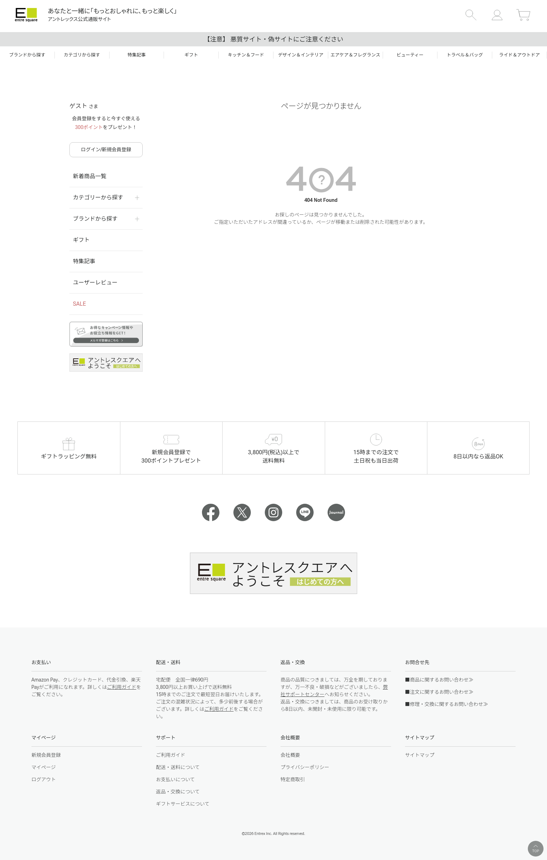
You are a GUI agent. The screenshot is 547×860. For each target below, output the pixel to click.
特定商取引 (292, 779)
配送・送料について (178, 767)
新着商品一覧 (89, 176)
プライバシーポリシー (304, 767)
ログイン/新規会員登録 (106, 149)
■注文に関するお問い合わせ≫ (439, 692)
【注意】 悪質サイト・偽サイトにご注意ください (273, 39)
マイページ (43, 767)
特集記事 (84, 261)
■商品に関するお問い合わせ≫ (439, 680)
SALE (79, 303)
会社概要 (290, 755)
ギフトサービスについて (183, 804)
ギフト (81, 240)
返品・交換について (178, 791)
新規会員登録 (46, 755)
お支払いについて (175, 779)
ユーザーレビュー (95, 282)
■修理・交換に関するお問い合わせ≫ (446, 704)
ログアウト (43, 779)
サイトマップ (419, 755)
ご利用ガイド (121, 687)
